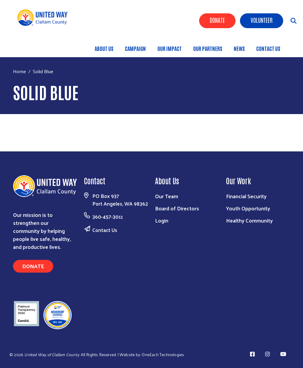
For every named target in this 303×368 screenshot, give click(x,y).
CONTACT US (268, 48)
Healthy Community (249, 220)
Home (19, 71)
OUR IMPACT (169, 48)
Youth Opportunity (248, 208)
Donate (217, 20)
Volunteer (262, 20)
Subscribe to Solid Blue (15, 123)
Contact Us (104, 229)
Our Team (166, 196)
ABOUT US (104, 48)
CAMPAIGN (135, 48)
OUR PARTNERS (207, 48)
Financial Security (246, 196)
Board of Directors (177, 208)
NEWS (239, 48)
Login (161, 220)
